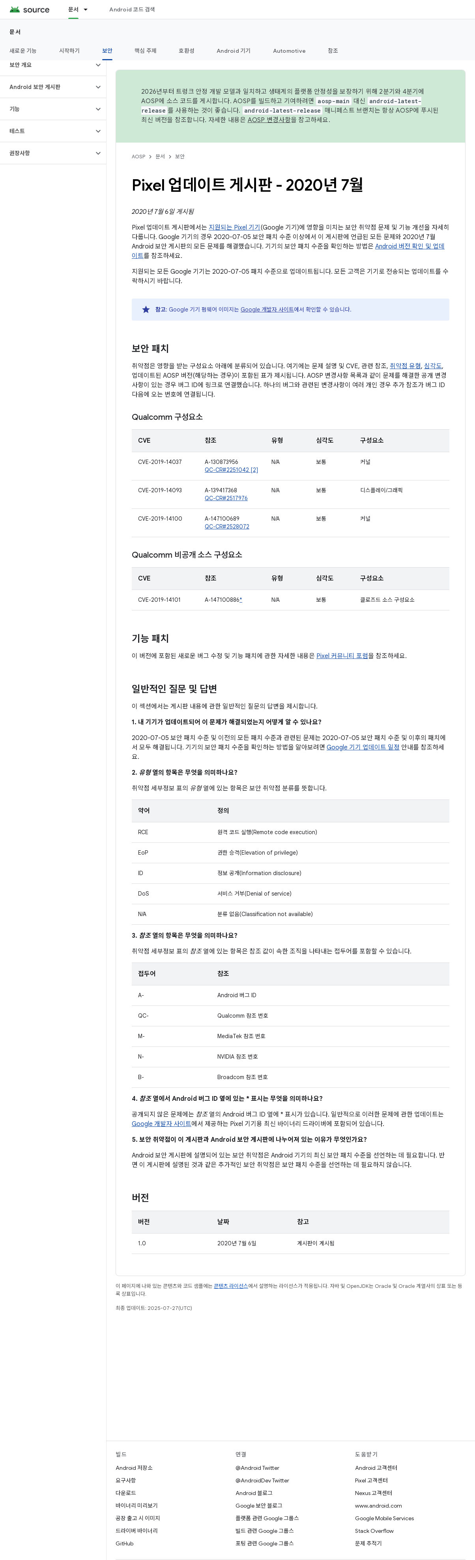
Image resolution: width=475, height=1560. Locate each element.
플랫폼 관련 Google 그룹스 (267, 1518)
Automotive (289, 50)
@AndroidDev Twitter (262, 1480)
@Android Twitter (257, 1467)
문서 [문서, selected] (73, 9)
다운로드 (126, 1493)
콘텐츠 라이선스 (231, 1286)
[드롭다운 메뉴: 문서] (89, 9)
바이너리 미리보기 (137, 1505)
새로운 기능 (23, 50)
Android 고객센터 (376, 1467)
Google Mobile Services (384, 1518)
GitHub (124, 1543)
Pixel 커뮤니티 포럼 (342, 656)
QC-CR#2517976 (226, 498)
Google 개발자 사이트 (267, 309)
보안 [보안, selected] (107, 50)
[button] (47, 65)
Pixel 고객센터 (371, 1480)
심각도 (433, 366)
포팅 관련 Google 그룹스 (265, 1543)
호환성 (186, 50)
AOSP (138, 156)
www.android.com (378, 1505)
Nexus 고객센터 (373, 1493)
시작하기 (69, 50)
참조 (333, 50)
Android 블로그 (254, 1493)
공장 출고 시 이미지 (138, 1518)
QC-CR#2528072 (227, 526)
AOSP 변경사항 (269, 120)
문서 (15, 31)
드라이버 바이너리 (137, 1530)
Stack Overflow (374, 1530)
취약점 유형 (405, 366)
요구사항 (126, 1480)
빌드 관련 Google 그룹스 (265, 1530)
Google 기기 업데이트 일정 (363, 747)
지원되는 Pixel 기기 (234, 228)
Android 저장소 (134, 1467)
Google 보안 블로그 (259, 1505)
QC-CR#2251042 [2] (231, 469)
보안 (180, 156)
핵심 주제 (146, 50)
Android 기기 (234, 50)
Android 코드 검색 (132, 9)
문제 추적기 (368, 1543)
